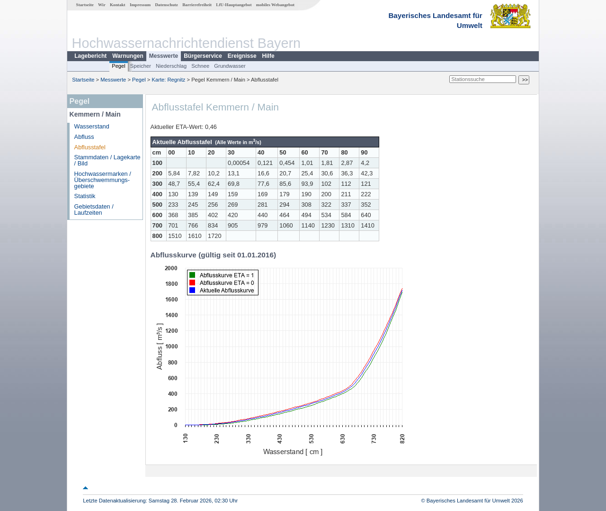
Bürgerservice (203, 56)
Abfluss (84, 136)
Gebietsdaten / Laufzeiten (94, 209)
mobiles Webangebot (275, 4)
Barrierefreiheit (197, 4)
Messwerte (163, 56)
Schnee (200, 66)
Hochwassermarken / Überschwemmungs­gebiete (102, 180)
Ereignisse (242, 56)
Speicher (140, 66)
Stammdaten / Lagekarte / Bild (107, 160)
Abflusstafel (90, 147)
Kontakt (117, 4)
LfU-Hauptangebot (233, 4)
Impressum (140, 4)
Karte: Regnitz (169, 79)
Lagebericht (90, 56)
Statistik (85, 196)
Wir (102, 4)
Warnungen (127, 56)
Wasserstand (91, 126)
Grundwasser (230, 66)
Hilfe (268, 56)
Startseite (85, 4)
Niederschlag (171, 66)
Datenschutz (166, 4)
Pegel (118, 66)
